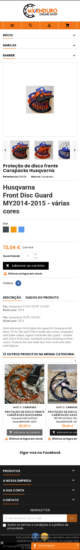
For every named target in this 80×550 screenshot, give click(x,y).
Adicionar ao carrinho (25, 265)
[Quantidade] (27, 256)
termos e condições (34, 525)
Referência (10, 176)
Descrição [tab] (12, 297)
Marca (35, 176)
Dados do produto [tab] (42, 297)
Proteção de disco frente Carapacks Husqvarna (24, 413)
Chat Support (46, 545)
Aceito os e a (38, 526)
